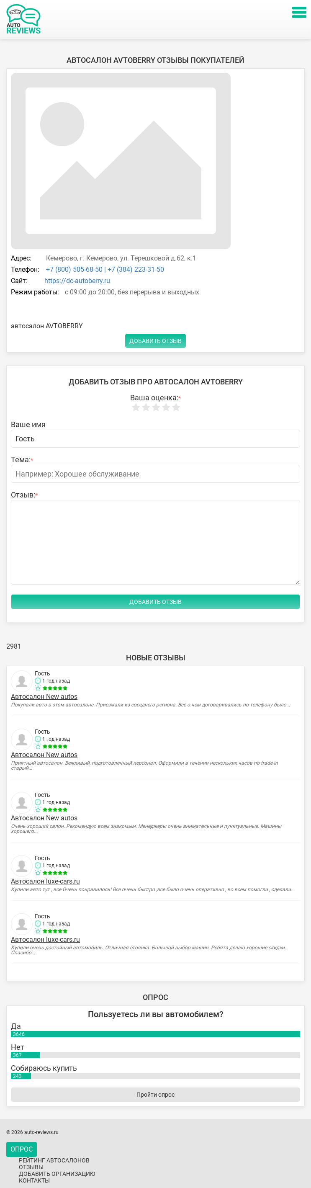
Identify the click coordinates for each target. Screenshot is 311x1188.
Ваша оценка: (155, 398)
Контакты (34, 1180)
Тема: (22, 460)
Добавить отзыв (155, 341)
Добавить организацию (57, 1173)
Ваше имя (28, 424)
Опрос (21, 1149)
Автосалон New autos (44, 697)
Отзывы (31, 1167)
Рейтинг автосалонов (54, 1160)
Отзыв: (24, 495)
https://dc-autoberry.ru (77, 281)
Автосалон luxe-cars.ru (45, 881)
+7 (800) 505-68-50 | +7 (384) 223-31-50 (104, 269)
